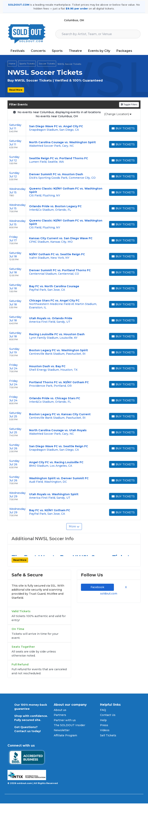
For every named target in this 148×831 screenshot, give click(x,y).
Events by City (99, 51)
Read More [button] (15, 89)
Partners (60, 715)
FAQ (103, 710)
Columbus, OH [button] (74, 20)
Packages (124, 51)
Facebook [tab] (97, 587)
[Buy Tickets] (123, 128)
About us (60, 710)
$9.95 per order (77, 8)
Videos (104, 730)
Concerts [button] (38, 51)
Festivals (18, 51)
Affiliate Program (65, 735)
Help (103, 720)
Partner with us (65, 720)
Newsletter (62, 730)
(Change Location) (117, 114)
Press (104, 725)
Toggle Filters (129, 104)
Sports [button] (57, 51)
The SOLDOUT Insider (69, 725)
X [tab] (125, 587)
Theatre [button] (75, 51)
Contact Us (107, 715)
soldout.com (108, 593)
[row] (74, 128)
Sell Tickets (108, 735)
